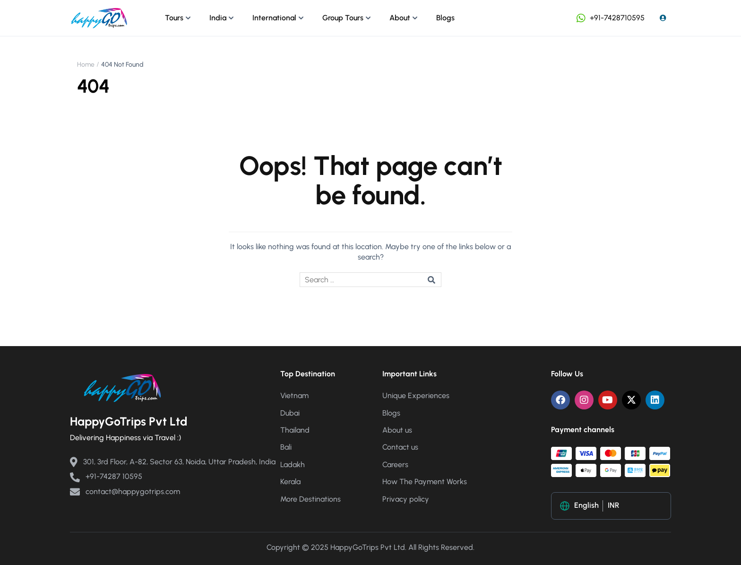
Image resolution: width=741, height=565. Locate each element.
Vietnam (294, 395)
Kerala (290, 481)
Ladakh (292, 464)
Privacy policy (405, 499)
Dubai (290, 413)
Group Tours (342, 17)
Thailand (295, 430)
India (217, 17)
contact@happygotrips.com (125, 491)
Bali (286, 447)
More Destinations (310, 499)
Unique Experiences (415, 395)
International (274, 17)
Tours (174, 17)
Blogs (445, 17)
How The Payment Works (424, 481)
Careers (395, 464)
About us (397, 430)
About (399, 17)
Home (86, 65)
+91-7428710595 (610, 17)
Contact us (400, 447)
